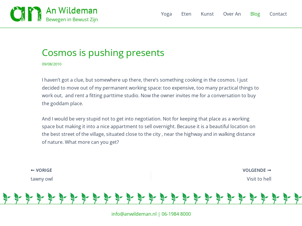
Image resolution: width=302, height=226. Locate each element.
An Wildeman (72, 10)
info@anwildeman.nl (134, 214)
